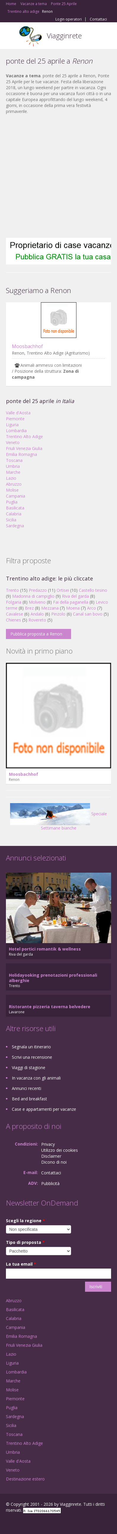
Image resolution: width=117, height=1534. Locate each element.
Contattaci (98, 19)
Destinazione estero (25, 1479)
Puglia (11, 502)
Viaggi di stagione (28, 1067)
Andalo (37, 614)
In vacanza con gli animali (36, 1078)
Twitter (35, 1523)
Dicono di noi (54, 1162)
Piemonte (15, 418)
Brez (29, 608)
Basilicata (15, 508)
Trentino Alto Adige (24, 436)
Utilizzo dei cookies (59, 1150)
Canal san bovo (87, 614)
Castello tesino (93, 590)
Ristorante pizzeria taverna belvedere (49, 1006)
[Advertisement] (55, 176)
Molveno (37, 602)
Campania (15, 496)
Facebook (7, 1523)
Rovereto (37, 620)
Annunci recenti (26, 1088)
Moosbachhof (27, 346)
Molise (12, 490)
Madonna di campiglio (33, 596)
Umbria (13, 466)
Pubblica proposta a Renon (36, 634)
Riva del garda (75, 596)
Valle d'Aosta (18, 413)
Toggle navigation (11, 36)
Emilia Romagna (21, 454)
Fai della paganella (70, 602)
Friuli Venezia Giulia (24, 448)
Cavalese (14, 614)
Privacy (48, 1144)
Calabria (13, 514)
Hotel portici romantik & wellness (45, 949)
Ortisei (63, 590)
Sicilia (11, 520)
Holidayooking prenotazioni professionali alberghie (53, 977)
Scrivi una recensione (32, 1057)
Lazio (11, 478)
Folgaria (13, 602)
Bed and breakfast (29, 1099)
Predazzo (38, 590)
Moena (73, 608)
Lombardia (16, 430)
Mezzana (50, 608)
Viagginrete (64, 35)
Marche (13, 472)
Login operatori (68, 19)
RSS (49, 1523)
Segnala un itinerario (31, 1047)
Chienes (13, 620)
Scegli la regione (25, 1220)
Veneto (13, 442)
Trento (12, 590)
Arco (91, 608)
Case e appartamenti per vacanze (44, 1109)
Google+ (20, 1523)
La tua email (21, 1264)
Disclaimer (51, 1156)
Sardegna (15, 525)
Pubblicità (50, 1183)
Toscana (14, 460)
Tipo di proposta (25, 1242)
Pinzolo (58, 614)
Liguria (12, 424)
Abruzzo (14, 484)
